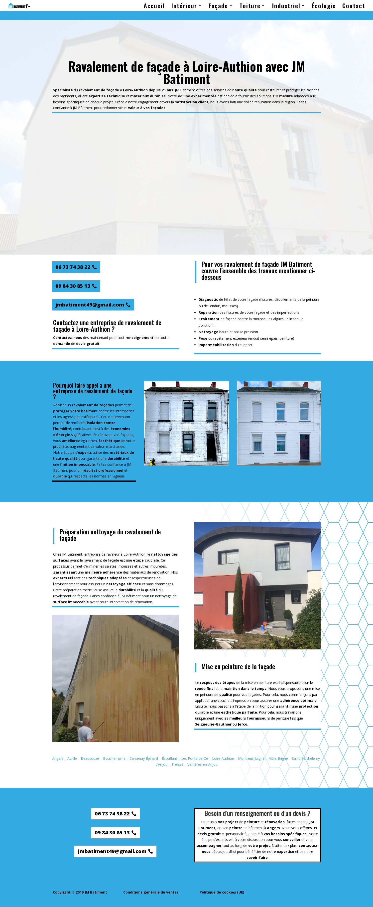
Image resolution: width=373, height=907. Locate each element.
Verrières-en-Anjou (202, 764)
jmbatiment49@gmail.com (89, 304)
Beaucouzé (90, 758)
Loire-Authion (223, 758)
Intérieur (184, 7)
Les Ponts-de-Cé (194, 758)
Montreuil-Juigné (251, 758)
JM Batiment (185, 90)
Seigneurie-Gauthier (213, 724)
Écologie (324, 7)
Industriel (286, 7)
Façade (218, 7)
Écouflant (169, 758)
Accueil (154, 7)
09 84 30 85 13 (72, 286)
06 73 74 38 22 (72, 267)
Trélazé (177, 764)
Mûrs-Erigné (278, 758)
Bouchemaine (114, 758)
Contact (353, 7)
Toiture (250, 7)
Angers (57, 758)
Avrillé (72, 758)
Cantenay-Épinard (143, 758)
